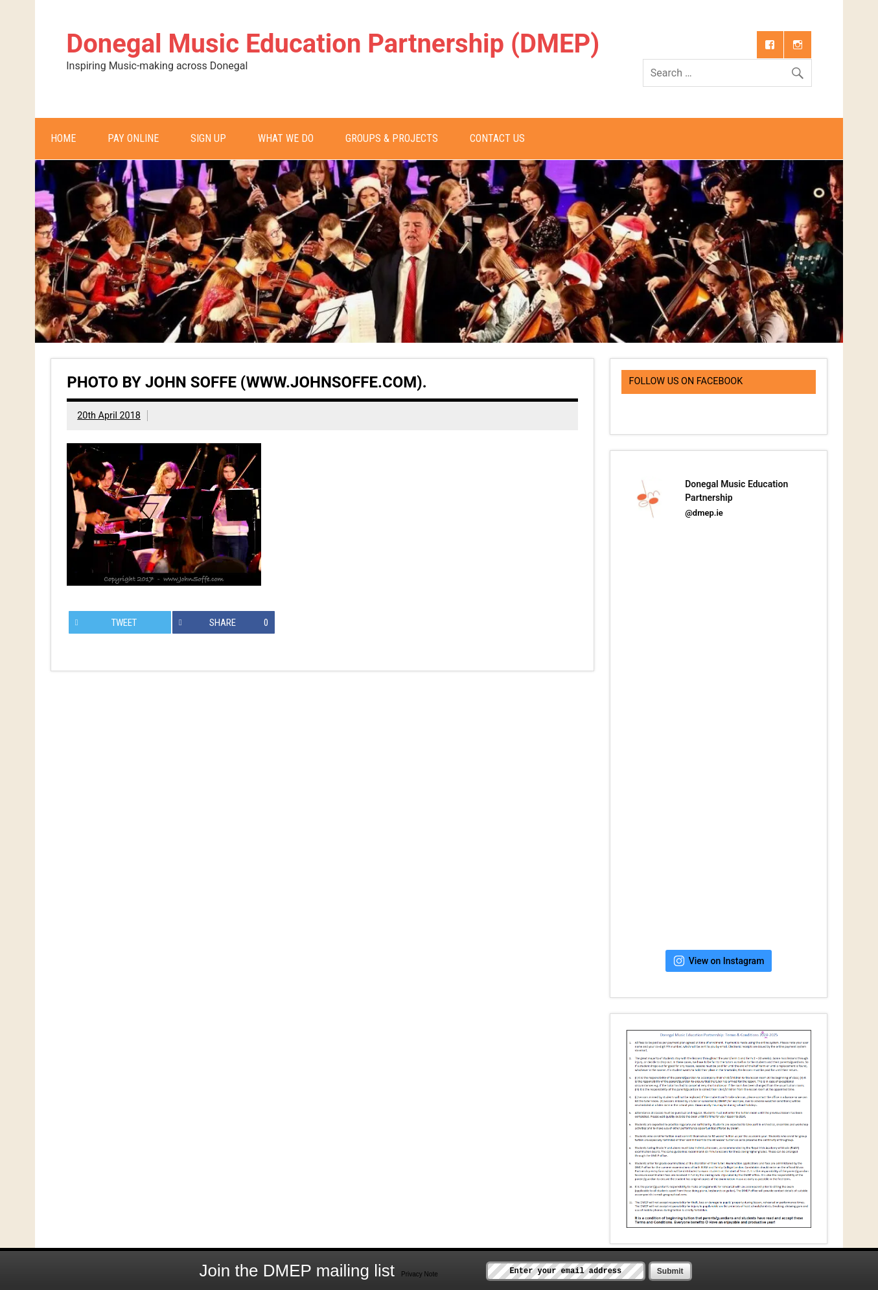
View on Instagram (719, 961)
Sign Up (208, 138)
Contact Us (497, 138)
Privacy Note (419, 1274)
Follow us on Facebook (686, 381)
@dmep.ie (704, 513)
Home (63, 138)
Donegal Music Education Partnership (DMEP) (332, 44)
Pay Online (133, 138)
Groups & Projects (391, 138)
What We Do (286, 138)
